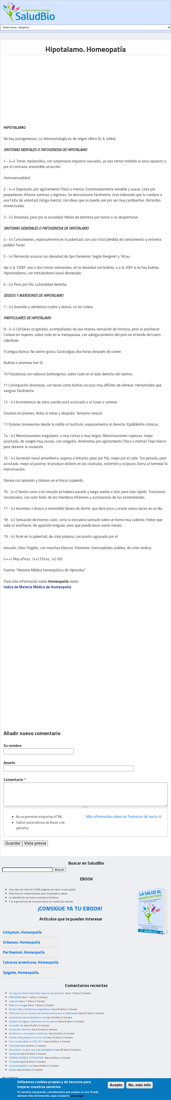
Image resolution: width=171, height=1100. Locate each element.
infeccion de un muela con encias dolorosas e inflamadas (43, 1013)
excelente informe (20, 1029)
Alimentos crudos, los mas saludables (31, 1049)
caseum (13, 1001)
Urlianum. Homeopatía (21, 942)
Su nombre (13, 745)
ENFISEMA (15, 997)
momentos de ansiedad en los (27, 1017)
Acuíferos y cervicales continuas (28, 1033)
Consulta (14, 1045)
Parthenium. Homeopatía (24, 952)
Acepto (116, 1085)
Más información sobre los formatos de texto (121, 816)
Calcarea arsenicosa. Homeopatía (30, 962)
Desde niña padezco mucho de (27, 1037)
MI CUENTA (10, 1078)
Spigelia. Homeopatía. (21, 972)
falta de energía (18, 1005)
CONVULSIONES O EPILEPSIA (26, 1058)
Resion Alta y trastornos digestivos (30, 1009)
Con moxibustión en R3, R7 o (26, 1041)
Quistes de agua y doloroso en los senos (33, 1021)
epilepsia (14, 1053)
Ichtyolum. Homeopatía (22, 932)
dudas (12, 1070)
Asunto (9, 763)
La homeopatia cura (21, 1066)
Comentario (15, 780)
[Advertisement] (41, 86)
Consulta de (16, 1025)
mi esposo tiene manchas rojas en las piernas (37, 993)
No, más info (139, 1085)
